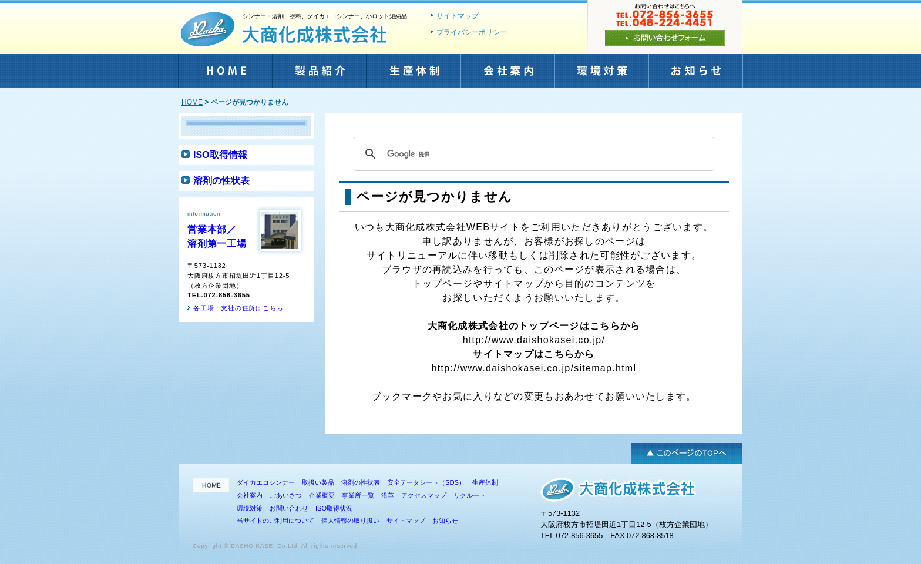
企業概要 (322, 495)
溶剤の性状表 (221, 181)
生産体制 (413, 74)
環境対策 (601, 74)
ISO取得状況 (333, 508)
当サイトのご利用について (275, 520)
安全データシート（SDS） (426, 482)
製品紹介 (319, 74)
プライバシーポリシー (471, 32)
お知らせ (695, 74)
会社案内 (507, 74)
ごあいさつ (286, 495)
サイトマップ (457, 16)
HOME (225, 74)
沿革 (387, 495)
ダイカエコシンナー (266, 482)
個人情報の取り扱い (350, 520)
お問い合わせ (289, 508)
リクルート (469, 495)
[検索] (532, 154)
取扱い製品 (318, 482)
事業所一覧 (358, 495)
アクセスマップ (423, 495)
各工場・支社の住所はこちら (238, 307)
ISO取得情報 (220, 155)
